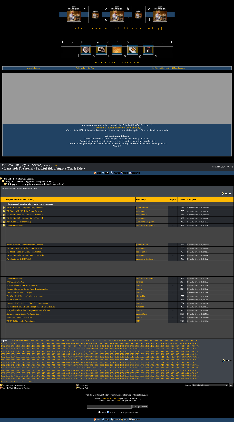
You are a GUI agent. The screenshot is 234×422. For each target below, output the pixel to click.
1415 (117, 343)
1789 (186, 367)
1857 (127, 373)
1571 (97, 354)
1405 (67, 343)
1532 (102, 351)
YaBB (55, 165)
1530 (92, 351)
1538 (132, 351)
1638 (33, 359)
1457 (127, 346)
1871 (196, 373)
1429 (186, 343)
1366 (71, 340)
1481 (47, 348)
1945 (166, 378)
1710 (191, 362)
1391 (195, 340)
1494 (112, 348)
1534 (112, 351)
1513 (8, 351)
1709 (186, 362)
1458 (132, 346)
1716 (23, 365)
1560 (43, 354)
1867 (176, 373)
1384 (161, 340)
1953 (8, 381)
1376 (121, 340)
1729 (87, 365)
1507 (176, 348)
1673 (8, 362)
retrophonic (141, 211)
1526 (72, 351)
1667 (176, 359)
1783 (157, 367)
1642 (53, 359)
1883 (57, 375)
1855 (117, 373)
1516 (23, 351)
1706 (172, 362)
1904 (162, 375)
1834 (13, 373)
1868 (181, 373)
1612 (102, 356)
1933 (107, 378)
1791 (196, 367)
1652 (102, 359)
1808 (82, 370)
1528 (82, 351)
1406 (72, 343)
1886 (72, 375)
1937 (127, 378)
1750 (191, 365)
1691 (97, 362)
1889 (87, 375)
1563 (57, 354)
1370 (91, 340)
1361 (47, 340)
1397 (28, 343)
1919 (38, 378)
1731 (97, 365)
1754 (13, 367)
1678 (33, 362)
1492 (102, 348)
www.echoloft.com (33, 68)
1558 (33, 354)
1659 (137, 359)
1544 (162, 351)
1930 (92, 378)
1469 (186, 346)
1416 (122, 343)
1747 (176, 365)
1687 (77, 362)
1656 (122, 359)
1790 (191, 367)
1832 (3, 373)
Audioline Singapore (145, 221)
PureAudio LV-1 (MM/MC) (18, 221)
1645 (67, 359)
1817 (127, 370)
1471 (196, 346)
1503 (157, 348)
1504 (162, 348)
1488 (82, 348)
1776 (122, 367)
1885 (67, 375)
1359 (37, 340)
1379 (136, 340)
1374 (111, 340)
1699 (137, 362)
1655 (117, 359)
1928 (82, 378)
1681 (47, 362)
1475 (18, 348)
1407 (77, 343)
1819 (137, 370)
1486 (72, 348)
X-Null (117, 400)
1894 (112, 375)
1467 (176, 346)
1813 (107, 370)
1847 (77, 373)
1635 (18, 359)
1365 (66, 340)
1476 (23, 348)
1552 (3, 354)
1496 (122, 348)
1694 (112, 362)
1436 (23, 346)
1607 (77, 356)
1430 (191, 343)
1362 (52, 340)
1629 (186, 356)
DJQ (138, 321)
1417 (127, 343)
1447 (77, 346)
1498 (132, 348)
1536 (122, 351)
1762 (53, 367)
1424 (162, 343)
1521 (47, 351)
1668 (181, 359)
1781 (147, 367)
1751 (196, 365)
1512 (3, 351)
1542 (152, 351)
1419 (137, 343)
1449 (87, 346)
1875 (18, 375)
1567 (77, 354)
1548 (181, 351)
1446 (72, 346)
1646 (72, 359)
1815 (117, 370)
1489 (87, 348)
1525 (67, 351)
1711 (196, 362)
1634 (13, 359)
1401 (47, 343)
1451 (97, 346)
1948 (181, 378)
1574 (112, 354)
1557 (28, 354)
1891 (97, 375)
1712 (3, 365)
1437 (28, 346)
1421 (147, 343)
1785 (166, 367)
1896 (122, 375)
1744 (162, 365)
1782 (152, 367)
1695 (117, 362)
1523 (57, 351)
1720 (43, 365)
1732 (102, 365)
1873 (8, 375)
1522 (53, 351)
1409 (87, 343)
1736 (122, 365)
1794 (13, 370)
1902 (152, 375)
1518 (33, 351)
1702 (152, 362)
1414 (112, 343)
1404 (62, 343)
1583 (157, 354)
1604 (62, 356)
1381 (146, 340)
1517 (28, 351)
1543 (157, 351)
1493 (107, 348)
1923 (57, 378)
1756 (23, 367)
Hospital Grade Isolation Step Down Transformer (28, 310)
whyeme (140, 306)
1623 (156, 356)
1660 (142, 359)
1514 (13, 351)
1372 (101, 340)
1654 (112, 359)
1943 (157, 378)
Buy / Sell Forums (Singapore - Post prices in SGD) (30, 181)
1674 (13, 362)
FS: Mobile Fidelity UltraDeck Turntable (24, 214)
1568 (82, 354)
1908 (181, 375)
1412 (102, 343)
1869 (186, 373)
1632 (3, 359)
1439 (38, 346)
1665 (166, 359)
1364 (62, 340)
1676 (23, 362)
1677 (28, 362)
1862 (152, 373)
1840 (43, 373)
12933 (32, 381)
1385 (166, 340)
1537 (127, 351)
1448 (82, 346)
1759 (38, 367)
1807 (77, 370)
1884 (62, 375)
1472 (3, 348)
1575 (117, 354)
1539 (137, 351)
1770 (92, 367)
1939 (137, 378)
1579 (137, 354)
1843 (57, 373)
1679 (38, 362)
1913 (8, 378)
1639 (38, 359)
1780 (142, 367)
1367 (76, 340)
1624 (162, 356)
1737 (127, 365)
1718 (33, 365)
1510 (191, 348)
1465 (166, 346)
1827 (176, 370)
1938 (132, 378)
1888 (82, 375)
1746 (172, 365)
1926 (72, 378)
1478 (33, 348)
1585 (166, 354)
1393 (8, 343)
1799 (38, 370)
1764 (62, 367)
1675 (18, 362)
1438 (33, 346)
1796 (23, 370)
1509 (186, 348)
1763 (57, 367)
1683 (57, 362)
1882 (53, 375)
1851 (97, 373)
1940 (142, 378)
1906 (172, 375)
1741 (147, 365)
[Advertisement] (117, 98)
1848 (82, 373)
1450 (92, 346)
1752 (3, 367)
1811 (97, 370)
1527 (77, 351)
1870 (191, 373)
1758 (33, 367)
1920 (43, 378)
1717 (28, 365)
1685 (67, 362)
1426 (171, 343)
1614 (112, 356)
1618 (132, 356)
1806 (72, 370)
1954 (13, 381)
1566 (72, 354)
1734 (112, 365)
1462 (152, 346)
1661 (147, 359)
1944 (162, 378)
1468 (181, 346)
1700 (142, 362)
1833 (8, 373)
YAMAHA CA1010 (15, 281)
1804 (62, 370)
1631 (196, 356)
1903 (157, 375)
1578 (132, 354)
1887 (77, 375)
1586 (172, 354)
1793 (8, 370)
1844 (62, 373)
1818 (132, 370)
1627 (176, 356)
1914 (13, 378)
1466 (172, 346)
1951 (196, 378)
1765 (67, 367)
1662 (152, 359)
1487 (77, 348)
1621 (147, 356)
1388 (181, 340)
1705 (166, 362)
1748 (181, 365)
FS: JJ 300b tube (13, 299)
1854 (112, 373)
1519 (38, 351)
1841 (47, 373)
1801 (47, 370)
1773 (107, 367)
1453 (107, 346)
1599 (38, 356)
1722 (53, 365)
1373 (106, 340)
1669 (186, 359)
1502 (152, 348)
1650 (92, 359)
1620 (142, 356)
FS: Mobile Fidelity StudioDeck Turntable (25, 218)
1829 (186, 370)
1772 (102, 367)
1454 (112, 346)
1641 (47, 359)
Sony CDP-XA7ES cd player (19, 292)
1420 (142, 343)
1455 (117, 346)
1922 (53, 378)
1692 (102, 362)
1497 (127, 348)
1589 (186, 354)
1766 (72, 367)
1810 (92, 370)
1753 (8, 367)
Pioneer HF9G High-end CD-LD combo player (27, 303)
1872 (3, 375)
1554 (13, 354)
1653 (107, 359)
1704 (162, 362)
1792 (3, 370)
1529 (87, 351)
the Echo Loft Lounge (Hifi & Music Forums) (168, 68)
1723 (57, 365)
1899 (137, 375)
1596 (23, 356)
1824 (162, 370)
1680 (43, 362)
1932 (102, 378)
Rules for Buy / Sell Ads (85, 68)
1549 (186, 351)
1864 (162, 373)
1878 (33, 375)
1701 (147, 362)
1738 (132, 365)
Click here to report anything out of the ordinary (117, 127)
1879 (38, 375)
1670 (191, 359)
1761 (47, 367)
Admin (60, 184)
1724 (62, 365)
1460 (142, 346)
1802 (53, 370)
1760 (43, 367)
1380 (141, 340)
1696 (122, 362)
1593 (8, 356)
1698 (132, 362)
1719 (38, 365)
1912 (3, 378)
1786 (172, 367)
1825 (166, 370)
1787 (176, 367)
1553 (8, 354)
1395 (18, 343)
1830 (191, 370)
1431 (196, 343)
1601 (47, 356)
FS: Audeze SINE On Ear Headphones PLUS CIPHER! (30, 306)
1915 (18, 378)
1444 (62, 346)
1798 (33, 370)
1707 (176, 362)
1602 (53, 356)
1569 (87, 354)
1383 (156, 340)
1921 (47, 378)
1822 (152, 370)
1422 (152, 343)
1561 (47, 354)
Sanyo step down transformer (19, 317)
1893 (107, 375)
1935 (117, 378)
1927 (77, 378)
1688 (82, 362)
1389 (185, 340)
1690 (92, 362)
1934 (112, 378)
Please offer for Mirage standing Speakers (24, 207)
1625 (166, 356)
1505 (166, 348)
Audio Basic (141, 314)
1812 (102, 370)
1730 (92, 365)
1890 (92, 375)
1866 (172, 373)
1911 (196, 375)
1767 (77, 367)
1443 (57, 346)
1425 (166, 343)
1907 (176, 375)
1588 (181, 354)
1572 (102, 354)
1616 (122, 356)
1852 (102, 373)
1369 (86, 340)
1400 (43, 343)
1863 (157, 373)
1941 (147, 378)
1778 (132, 367)
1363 (56, 340)
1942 (152, 378)
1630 (191, 356)
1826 (171, 370)
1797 (28, 370)
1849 (87, 373)
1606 (72, 356)
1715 (18, 365)
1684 (62, 362)
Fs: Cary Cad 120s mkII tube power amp (24, 296)
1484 (62, 348)
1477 (28, 348)
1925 (67, 378)
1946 (172, 378)
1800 (43, 370)
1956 (23, 381)
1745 (166, 365)
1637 (28, 359)
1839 (38, 373)
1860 (142, 373)
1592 (3, 356)
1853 (107, 373)
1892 (102, 375)
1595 (18, 356)
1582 (152, 354)
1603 (57, 356)
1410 (92, 343)
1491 (97, 348)
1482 (53, 348)
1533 (107, 351)
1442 (53, 346)
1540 (142, 351)
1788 (181, 367)
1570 (92, 354)
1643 (57, 359)
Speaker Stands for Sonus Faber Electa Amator (27, 289)
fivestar (139, 281)
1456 (122, 346)
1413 (107, 343)
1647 (77, 359)
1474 (13, 348)
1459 (137, 346)
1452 (102, 346)
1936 (122, 378)
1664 (162, 359)
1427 (176, 343)
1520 (43, 351)
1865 (166, 373)
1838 (33, 373)
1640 (43, 359)
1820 (142, 370)
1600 (43, 356)
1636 (23, 359)
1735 (117, 365)
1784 (162, 367)
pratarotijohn (142, 207)
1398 (33, 343)
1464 (162, 346)
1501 (147, 348)
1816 (122, 370)
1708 (181, 362)
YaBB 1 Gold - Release (111, 399)
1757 (28, 367)
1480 (43, 348)
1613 (107, 356)
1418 (132, 343)
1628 (181, 356)
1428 (181, 343)
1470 (191, 346)
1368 (81, 340)
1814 (112, 370)
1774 (112, 367)
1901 (147, 375)
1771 (97, 367)
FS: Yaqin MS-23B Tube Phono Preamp (24, 211)
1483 (57, 348)
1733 (107, 365)
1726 (72, 365)
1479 (38, 348)
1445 (67, 346)
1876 (23, 375)
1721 (47, 365)
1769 (87, 367)
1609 (87, 356)
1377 (126, 340)
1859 (137, 373)
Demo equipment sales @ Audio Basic (23, 314)
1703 (157, 362)
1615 (117, 356)
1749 (186, 365)
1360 (42, 340)
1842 (53, 373)
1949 (186, 378)
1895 (117, 375)
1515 (18, 351)
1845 (67, 373)
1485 (67, 348)
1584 (162, 354)
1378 (131, 340)
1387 (175, 340)
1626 (171, 356)
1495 (117, 348)
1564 (62, 354)
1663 (157, 359)
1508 (181, 348)
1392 (3, 343)
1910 (191, 375)
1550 (191, 351)
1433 (8, 346)
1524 (62, 351)
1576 (122, 354)
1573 (107, 354)
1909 (186, 375)
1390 (190, 340)
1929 (87, 378)
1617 (127, 356)
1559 (38, 354)
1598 (33, 356)
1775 (117, 367)
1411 (97, 343)
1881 (47, 375)
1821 (147, 370)
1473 (8, 348)
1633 (8, 359)
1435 (18, 346)
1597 (28, 356)
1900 (142, 375)
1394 (13, 343)
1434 (13, 346)
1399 (38, 343)
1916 (23, 378)
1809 (87, 370)
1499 (137, 348)
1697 (127, 362)
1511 (196, 348)
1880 (43, 375)
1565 (67, 354)
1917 (28, 378)
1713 (8, 365)
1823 (156, 370)
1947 (176, 378)
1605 (67, 356)
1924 (62, 378)
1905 (166, 375)
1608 (82, 356)
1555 (18, 354)
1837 (28, 373)
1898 (132, 375)
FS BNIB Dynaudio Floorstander (21, 321)
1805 (67, 370)
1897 (127, 375)
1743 (157, 365)
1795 (18, 370)
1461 (147, 346)
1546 (172, 351)
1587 (176, 354)
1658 (132, 359)
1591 (196, 354)
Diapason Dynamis (14, 225)
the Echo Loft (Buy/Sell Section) (19, 178)
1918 (33, 378)
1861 (147, 373)
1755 (18, 367)
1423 (156, 343)
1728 (82, 365)
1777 (127, 367)
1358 (32, 340)
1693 (107, 362)
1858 (132, 373)
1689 (87, 362)
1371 (96, 340)
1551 (196, 351)
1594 (13, 356)
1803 (57, 370)
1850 (92, 373)
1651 (97, 359)
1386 (171, 340)
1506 (172, 348)
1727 (77, 365)
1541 (147, 351)
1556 (23, 354)
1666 (172, 359)
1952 (3, 381)
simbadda (140, 296)
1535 (117, 351)
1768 (82, 367)
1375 (116, 340)
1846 (72, 373)
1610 (92, 356)
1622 (152, 356)
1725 (67, 365)
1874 (13, 375)
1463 (157, 346)
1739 (137, 365)
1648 (82, 359)
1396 (23, 343)
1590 (191, 354)
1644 (62, 359)
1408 (82, 343)
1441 (47, 346)
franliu (139, 285)
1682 (53, 362)
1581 (147, 354)
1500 (142, 348)
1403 (57, 343)
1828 (181, 370)
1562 (53, 354)
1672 (3, 362)
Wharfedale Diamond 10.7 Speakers (22, 285)
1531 (97, 351)
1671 (196, 359)
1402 (53, 343)
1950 (191, 378)
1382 (151, 340)
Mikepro (140, 299)
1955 (18, 381)
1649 (87, 359)
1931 (97, 378)
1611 (97, 356)
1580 (142, 354)
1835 (18, 373)
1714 (13, 365)
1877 (28, 375)
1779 (137, 367)
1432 (3, 346)
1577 (127, 354)
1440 (43, 346)
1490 (92, 348)
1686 (72, 362)
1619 (137, 356)
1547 (176, 351)
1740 (142, 365)
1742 (152, 365)
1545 (166, 351)
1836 (23, 373)
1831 (196, 370)
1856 (122, 373)
